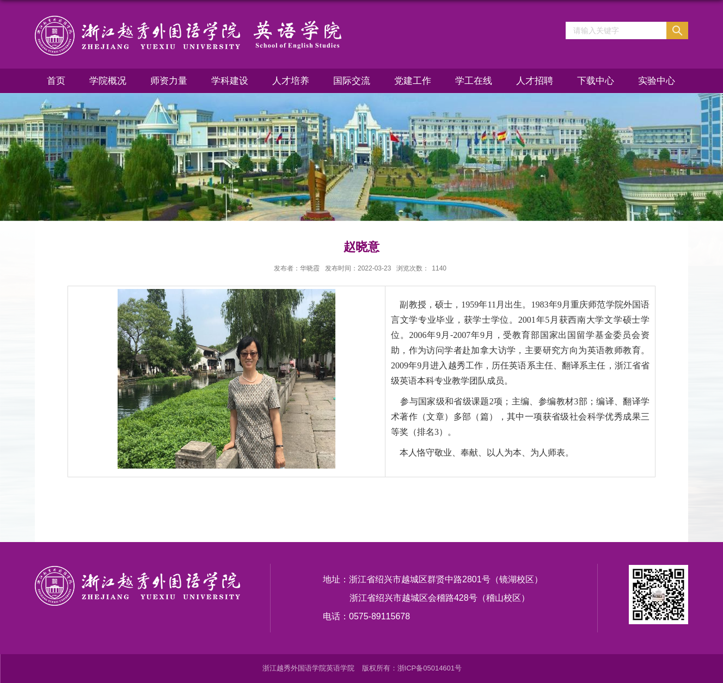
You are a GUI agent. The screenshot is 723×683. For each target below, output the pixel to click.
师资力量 (168, 81)
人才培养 (290, 81)
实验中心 (656, 81)
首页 (56, 81)
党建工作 (412, 81)
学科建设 (229, 81)
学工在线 (473, 81)
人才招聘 (534, 81)
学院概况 (107, 81)
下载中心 (595, 81)
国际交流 (351, 81)
